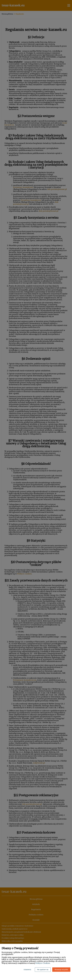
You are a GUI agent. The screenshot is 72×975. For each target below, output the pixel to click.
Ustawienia (27, 969)
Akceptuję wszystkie (61, 969)
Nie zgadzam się (42, 969)
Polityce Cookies (42, 963)
